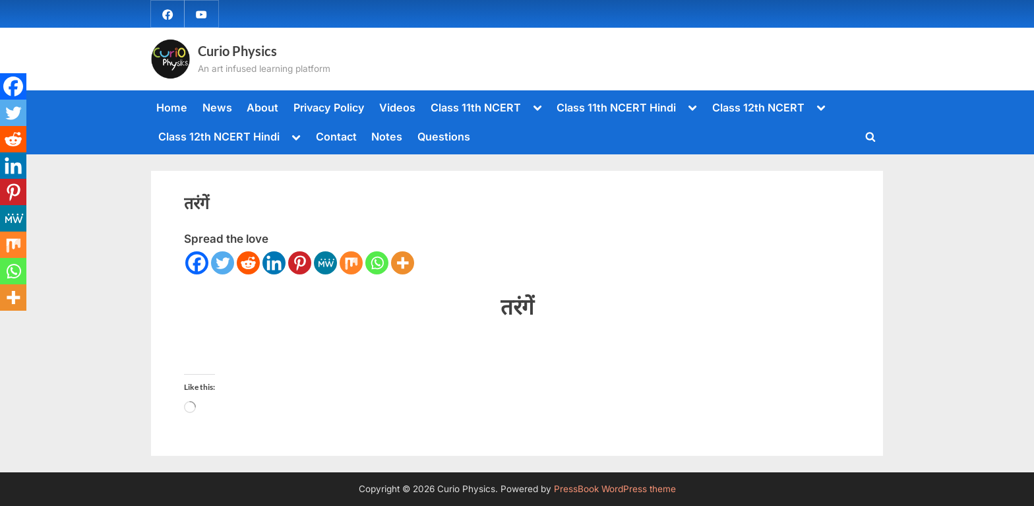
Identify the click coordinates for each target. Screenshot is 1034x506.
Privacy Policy (329, 107)
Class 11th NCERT (476, 107)
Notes (386, 136)
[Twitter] (222, 262)
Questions (443, 136)
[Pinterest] (299, 262)
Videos (397, 107)
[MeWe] (325, 262)
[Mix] (351, 262)
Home (171, 107)
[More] (402, 262)
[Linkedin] (274, 262)
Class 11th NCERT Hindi (616, 107)
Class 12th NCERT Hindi (219, 136)
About (262, 107)
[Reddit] (248, 262)
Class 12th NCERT (758, 107)
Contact (336, 136)
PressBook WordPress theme (615, 489)
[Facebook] (196, 262)
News (217, 107)
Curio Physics (237, 51)
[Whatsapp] (376, 262)
